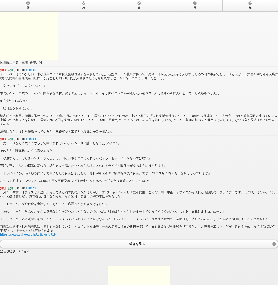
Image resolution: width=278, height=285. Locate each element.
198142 (31, 188)
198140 (31, 70)
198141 (31, 139)
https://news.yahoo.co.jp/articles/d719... (29, 234)
